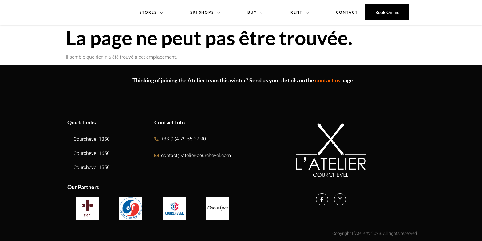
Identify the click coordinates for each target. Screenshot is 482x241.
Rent (300, 12)
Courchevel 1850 (91, 139)
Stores (151, 12)
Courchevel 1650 (91, 153)
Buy (255, 12)
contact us (327, 80)
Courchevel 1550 (91, 167)
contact (347, 12)
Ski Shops (205, 12)
